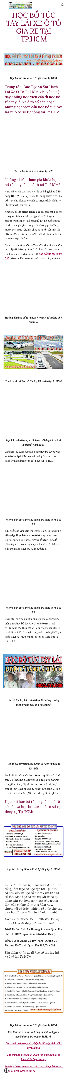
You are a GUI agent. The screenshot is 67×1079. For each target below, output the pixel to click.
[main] (33, 27)
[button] (4, 5)
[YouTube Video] (33, 142)
